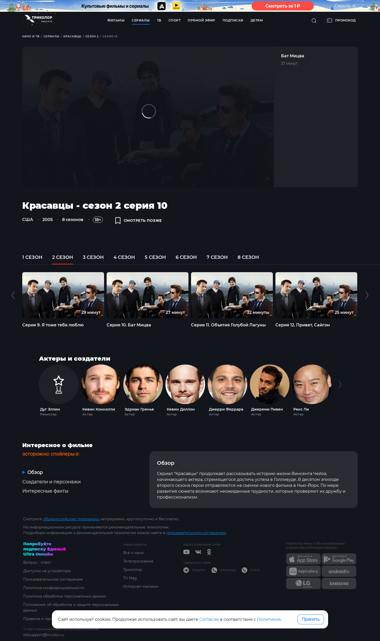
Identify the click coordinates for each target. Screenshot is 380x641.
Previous (13, 295)
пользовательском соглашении (196, 533)
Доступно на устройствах (47, 571)
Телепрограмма (138, 561)
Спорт (175, 20)
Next (366, 295)
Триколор (132, 569)
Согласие (209, 619)
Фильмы (116, 20)
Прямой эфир (201, 20)
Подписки (232, 20)
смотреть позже (138, 220)
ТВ (159, 20)
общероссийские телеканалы (71, 519)
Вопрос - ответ (37, 562)
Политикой (269, 619)
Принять (311, 619)
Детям (257, 20)
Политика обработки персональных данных (64, 596)
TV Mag (130, 578)
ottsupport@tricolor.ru (43, 635)
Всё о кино (133, 552)
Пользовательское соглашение (53, 579)
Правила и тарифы (41, 618)
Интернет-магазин (140, 586)
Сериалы (141, 20)
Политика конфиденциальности (53, 587)
